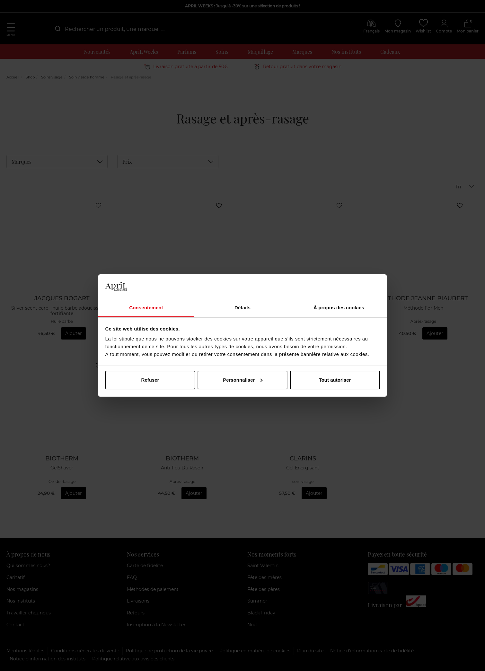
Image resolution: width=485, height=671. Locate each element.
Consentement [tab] (146, 307)
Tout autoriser (335, 380)
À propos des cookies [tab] (338, 307)
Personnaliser (242, 380)
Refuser (150, 380)
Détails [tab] (242, 307)
